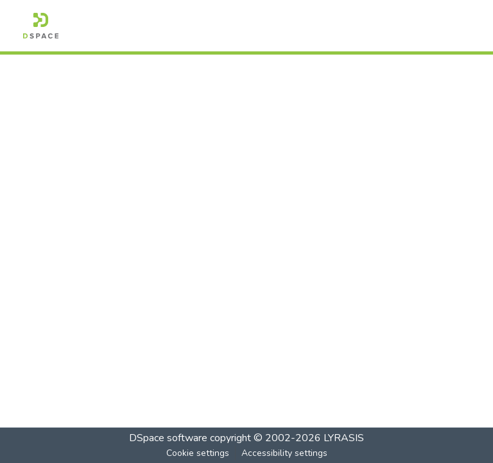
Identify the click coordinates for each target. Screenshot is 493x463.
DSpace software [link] (168, 438)
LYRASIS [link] (344, 438)
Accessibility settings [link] (284, 453)
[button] (40, 26)
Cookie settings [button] (197, 453)
